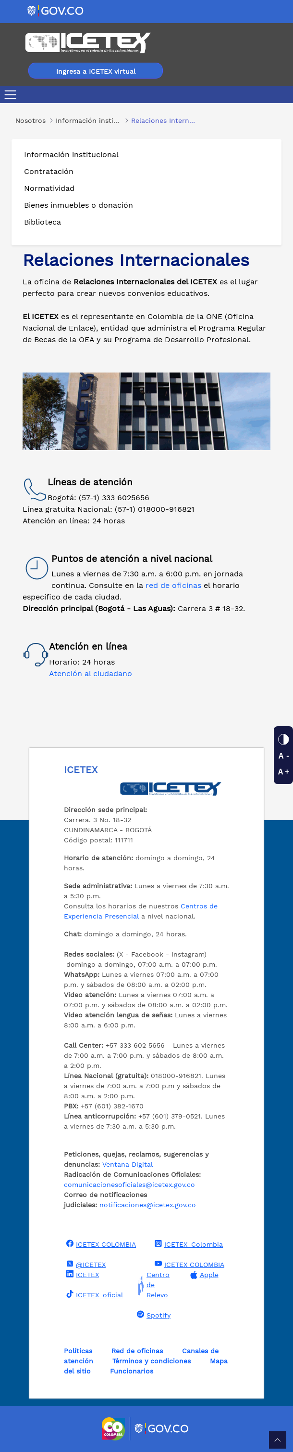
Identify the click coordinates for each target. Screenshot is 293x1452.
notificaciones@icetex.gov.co (147, 1205)
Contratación (48, 171)
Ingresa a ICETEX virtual (95, 71)
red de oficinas (175, 585)
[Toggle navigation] (12, 94)
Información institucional (71, 154)
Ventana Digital (127, 1164)
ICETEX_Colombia (187, 1243)
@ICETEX (85, 1264)
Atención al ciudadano (90, 673)
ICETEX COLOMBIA (100, 1243)
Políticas (78, 1351)
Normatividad (49, 188)
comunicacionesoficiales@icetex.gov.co (129, 1184)
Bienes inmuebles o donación (78, 205)
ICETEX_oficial (93, 1294)
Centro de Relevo (152, 1285)
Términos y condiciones (151, 1361)
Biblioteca (42, 221)
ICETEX (81, 1274)
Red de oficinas (137, 1351)
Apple (203, 1275)
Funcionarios (131, 1371)
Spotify (152, 1314)
